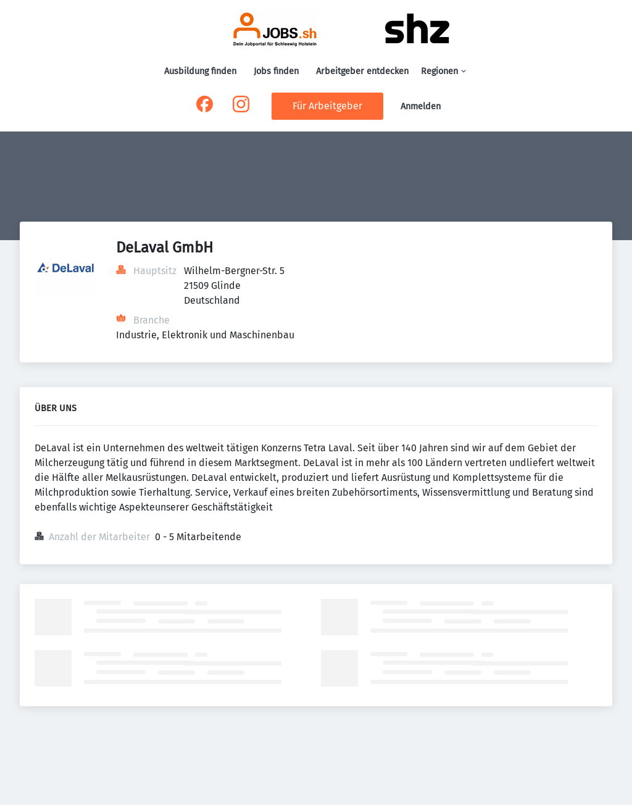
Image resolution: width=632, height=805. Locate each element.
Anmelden (421, 106)
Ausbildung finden (200, 71)
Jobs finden (276, 71)
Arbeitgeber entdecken (362, 71)
